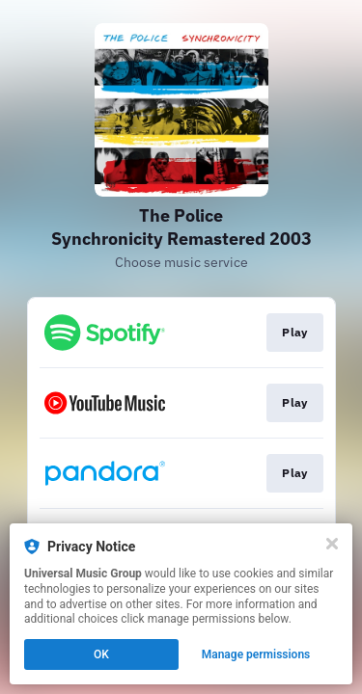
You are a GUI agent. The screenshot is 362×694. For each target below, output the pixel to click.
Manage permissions (256, 654)
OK (101, 654)
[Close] (332, 543)
